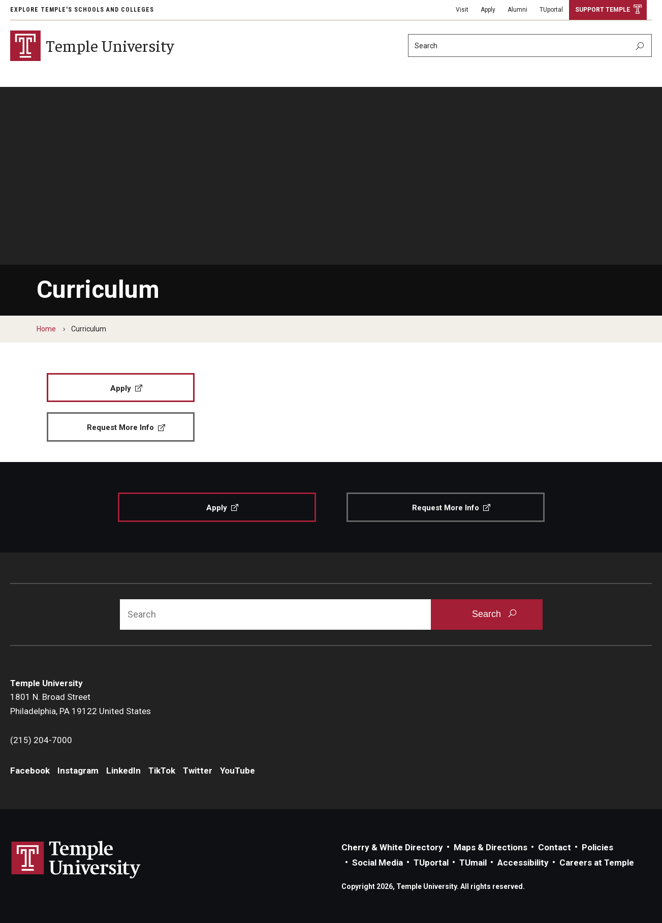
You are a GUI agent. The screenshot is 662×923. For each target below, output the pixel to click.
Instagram (78, 770)
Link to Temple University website (76, 860)
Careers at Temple (596, 862)
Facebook (30, 770)
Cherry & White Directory (392, 847)
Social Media (377, 862)
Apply (488, 9)
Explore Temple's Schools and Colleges (82, 9)
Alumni (517, 9)
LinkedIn (123, 770)
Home (46, 329)
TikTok (161, 770)
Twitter (197, 770)
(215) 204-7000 (41, 740)
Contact (554, 847)
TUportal (551, 9)
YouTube (237, 770)
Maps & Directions (490, 847)
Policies (597, 847)
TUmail (473, 862)
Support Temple (602, 9)
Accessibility (523, 862)
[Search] (530, 45)
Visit (462, 9)
